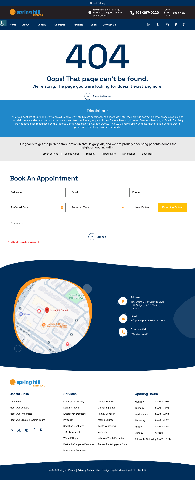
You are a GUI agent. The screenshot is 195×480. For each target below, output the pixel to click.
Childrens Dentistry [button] (73, 401)
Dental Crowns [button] (71, 407)
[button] (27, 12)
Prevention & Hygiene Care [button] (112, 444)
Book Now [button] (176, 12)
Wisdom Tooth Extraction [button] (111, 438)
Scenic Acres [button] (72, 153)
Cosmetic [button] (59, 24)
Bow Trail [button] (147, 153)
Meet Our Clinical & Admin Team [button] (27, 420)
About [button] (25, 24)
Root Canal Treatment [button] (75, 450)
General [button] (42, 24)
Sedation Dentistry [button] (73, 426)
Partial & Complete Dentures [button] (78, 444)
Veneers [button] (102, 432)
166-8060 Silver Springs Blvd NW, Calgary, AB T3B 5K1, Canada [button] (105, 12)
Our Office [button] (15, 401)
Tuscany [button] (90, 153)
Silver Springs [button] (50, 153)
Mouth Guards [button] (105, 420)
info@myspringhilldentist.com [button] (148, 320)
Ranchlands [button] (128, 153)
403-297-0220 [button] (144, 12)
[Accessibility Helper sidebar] (3, 23)
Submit (98, 237)
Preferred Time (80, 207)
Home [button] (13, 24)
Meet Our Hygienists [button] (21, 413)
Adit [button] (144, 470)
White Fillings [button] (70, 438)
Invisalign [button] (68, 420)
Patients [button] (78, 24)
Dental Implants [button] (106, 407)
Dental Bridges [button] (106, 401)
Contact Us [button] (109, 24)
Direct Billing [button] (97, 3)
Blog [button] (94, 24)
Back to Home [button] (99, 96)
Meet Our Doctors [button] (19, 407)
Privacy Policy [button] (86, 470)
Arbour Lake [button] (109, 153)
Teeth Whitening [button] (107, 426)
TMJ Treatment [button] (71, 432)
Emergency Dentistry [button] (74, 413)
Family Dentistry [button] (106, 413)
